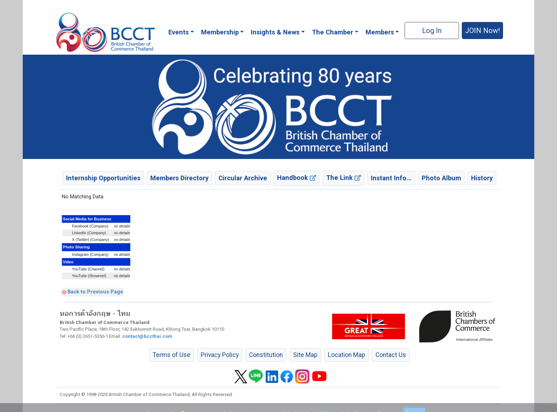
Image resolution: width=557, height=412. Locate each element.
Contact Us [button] (390, 354)
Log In (432, 30)
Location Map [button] (346, 354)
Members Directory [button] (179, 178)
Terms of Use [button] (171, 354)
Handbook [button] (296, 177)
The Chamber (332, 32)
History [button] (482, 178)
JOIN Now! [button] (482, 30)
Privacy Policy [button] (220, 354)
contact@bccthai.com (147, 336)
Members (380, 32)
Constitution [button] (266, 354)
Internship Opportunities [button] (103, 178)
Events (178, 32)
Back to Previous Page (95, 292)
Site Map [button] (305, 354)
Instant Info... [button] (391, 178)
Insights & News (275, 32)
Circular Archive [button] (242, 178)
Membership (220, 32)
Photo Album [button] (441, 178)
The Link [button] (343, 177)
